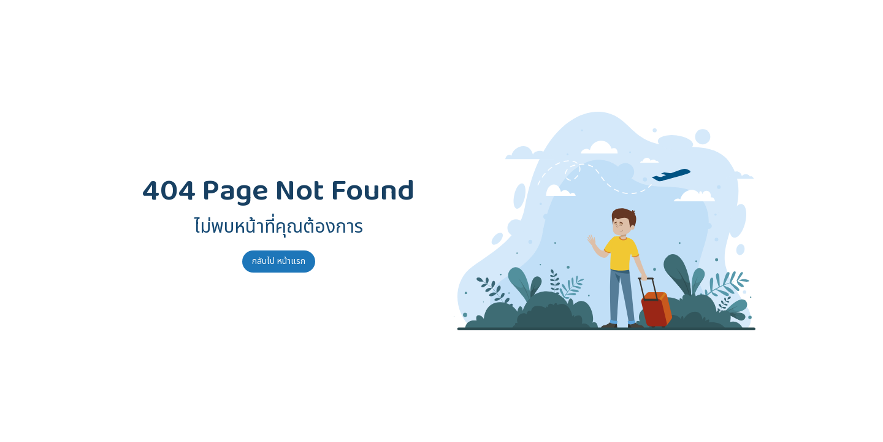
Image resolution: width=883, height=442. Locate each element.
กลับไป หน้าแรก (278, 261)
